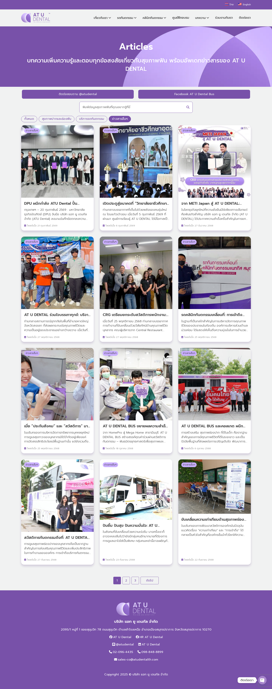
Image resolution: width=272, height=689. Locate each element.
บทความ (200, 18)
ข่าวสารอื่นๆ (120, 119)
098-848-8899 (152, 652)
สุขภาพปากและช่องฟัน (56, 119)
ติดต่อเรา (245, 17)
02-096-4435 (123, 652)
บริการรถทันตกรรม (91, 119)
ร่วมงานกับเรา (224, 17)
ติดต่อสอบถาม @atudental (78, 94)
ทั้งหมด (29, 119)
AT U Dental (122, 637)
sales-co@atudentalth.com (138, 659)
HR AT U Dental (151, 637)
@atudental (125, 644)
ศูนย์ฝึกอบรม (180, 17)
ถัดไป (149, 580)
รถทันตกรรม (125, 18)
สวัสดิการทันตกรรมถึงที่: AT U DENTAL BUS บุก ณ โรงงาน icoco (57, 540)
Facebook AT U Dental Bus (194, 94)
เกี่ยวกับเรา (101, 18)
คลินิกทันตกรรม (153, 18)
